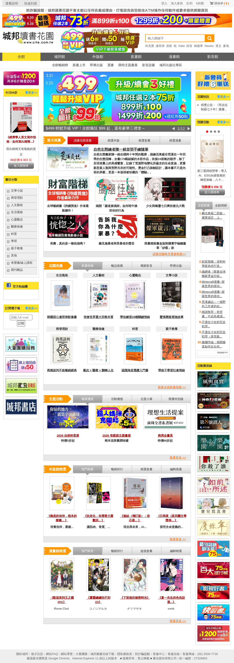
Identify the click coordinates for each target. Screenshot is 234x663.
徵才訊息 (37, 654)
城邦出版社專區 (171, 65)
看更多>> (31, 92)
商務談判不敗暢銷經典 (62, 370)
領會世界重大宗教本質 (98, 317)
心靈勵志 (17, 219)
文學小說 (17, 190)
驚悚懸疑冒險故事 (171, 317)
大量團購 (82, 654)
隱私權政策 (124, 654)
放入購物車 (21, 165)
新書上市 (79, 65)
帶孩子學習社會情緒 (171, 370)
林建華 (198, 45)
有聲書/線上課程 (22, 262)
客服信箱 (174, 654)
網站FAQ (52, 654)
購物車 (221, 3)
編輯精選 (176, 551)
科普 (14, 234)
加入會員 (177, 3)
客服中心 (159, 654)
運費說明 (11, 3)
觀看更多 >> (178, 457)
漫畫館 (174, 57)
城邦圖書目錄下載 (102, 654)
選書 (110, 65)
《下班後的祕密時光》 (135, 597)
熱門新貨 (87, 551)
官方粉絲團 (20, 286)
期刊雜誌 (17, 270)
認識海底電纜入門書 (135, 370)
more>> (222, 352)
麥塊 (226, 45)
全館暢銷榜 (60, 65)
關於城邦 (22, 654)
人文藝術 (17, 205)
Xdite (181, 45)
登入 (164, 3)
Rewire (209, 45)
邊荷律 (160, 45)
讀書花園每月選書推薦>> (169, 254)
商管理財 (17, 197)
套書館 (136, 57)
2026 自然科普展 (68, 435)
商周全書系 (165, 435)
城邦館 (59, 57)
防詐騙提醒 (142, 654)
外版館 (97, 57)
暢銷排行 (117, 551)
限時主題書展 (128, 65)
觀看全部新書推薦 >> (172, 387)
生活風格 (17, 212)
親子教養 (17, 248)
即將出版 (96, 65)
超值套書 (146, 551)
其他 (14, 255)
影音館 (212, 57)
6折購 (200, 3)
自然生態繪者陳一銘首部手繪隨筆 (120, 149)
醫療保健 (17, 226)
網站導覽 (67, 654)
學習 (14, 241)
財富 (189, 45)
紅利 (189, 3)
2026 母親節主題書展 (116, 435)
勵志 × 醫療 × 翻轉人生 (98, 370)
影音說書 (148, 65)
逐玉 (218, 45)
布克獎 (149, 45)
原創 (169, 45)
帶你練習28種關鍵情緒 (135, 317)
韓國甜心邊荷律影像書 (62, 317)
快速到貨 (30, 3)
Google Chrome (58, 658)
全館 (21, 57)
